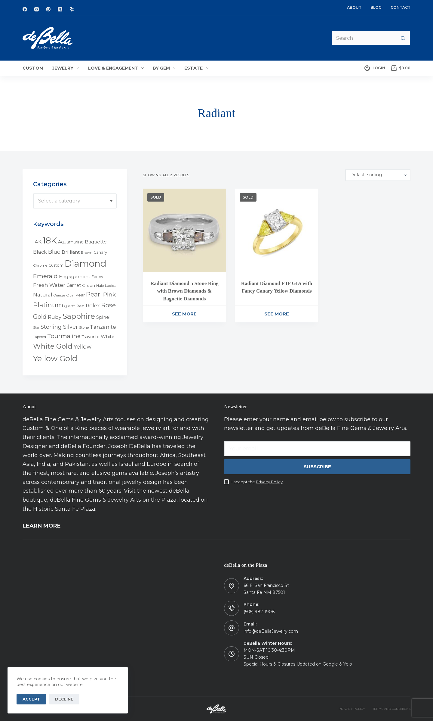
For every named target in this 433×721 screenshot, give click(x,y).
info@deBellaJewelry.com (271, 631)
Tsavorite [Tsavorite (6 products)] (91, 336)
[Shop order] (377, 175)
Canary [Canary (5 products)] (100, 252)
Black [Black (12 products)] (40, 252)
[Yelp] (71, 9)
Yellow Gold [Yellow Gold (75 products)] (55, 358)
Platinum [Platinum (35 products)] (48, 305)
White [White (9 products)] (108, 336)
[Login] (374, 68)
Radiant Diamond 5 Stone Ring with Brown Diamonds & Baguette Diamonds (184, 291)
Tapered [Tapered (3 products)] (39, 337)
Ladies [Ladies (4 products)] (110, 286)
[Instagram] (36, 9)
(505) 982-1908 (259, 611)
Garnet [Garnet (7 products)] (73, 285)
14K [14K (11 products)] (37, 242)
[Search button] (402, 37)
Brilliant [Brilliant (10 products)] (71, 252)
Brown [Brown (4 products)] (86, 252)
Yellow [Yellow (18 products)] (82, 346)
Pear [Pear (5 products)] (80, 295)
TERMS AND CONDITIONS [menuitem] (391, 709)
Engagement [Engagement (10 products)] (74, 276)
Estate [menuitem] (197, 68)
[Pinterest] (48, 9)
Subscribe (317, 466)
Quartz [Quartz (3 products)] (69, 306)
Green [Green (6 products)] (88, 285)
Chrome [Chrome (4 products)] (40, 265)
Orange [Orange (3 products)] (59, 295)
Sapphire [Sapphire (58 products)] (79, 316)
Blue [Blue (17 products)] (54, 251)
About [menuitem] (354, 7)
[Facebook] (25, 9)
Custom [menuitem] (33, 68)
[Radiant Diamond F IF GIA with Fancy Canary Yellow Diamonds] (276, 230)
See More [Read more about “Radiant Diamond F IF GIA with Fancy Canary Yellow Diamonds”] (276, 314)
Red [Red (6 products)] (80, 305)
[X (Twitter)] (60, 9)
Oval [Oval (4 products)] (70, 295)
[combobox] (75, 200)
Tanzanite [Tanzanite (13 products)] (103, 327)
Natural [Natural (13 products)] (42, 295)
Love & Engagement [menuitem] (117, 68)
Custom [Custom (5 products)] (55, 265)
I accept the (257, 481)
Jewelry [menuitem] (66, 68)
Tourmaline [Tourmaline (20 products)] (64, 336)
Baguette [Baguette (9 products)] (96, 242)
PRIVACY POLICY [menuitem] (352, 709)
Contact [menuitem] (400, 7)
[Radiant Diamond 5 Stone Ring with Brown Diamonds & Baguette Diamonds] (184, 230)
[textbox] (75, 201)
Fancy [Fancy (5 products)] (97, 276)
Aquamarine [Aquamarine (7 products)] (71, 242)
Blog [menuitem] (376, 7)
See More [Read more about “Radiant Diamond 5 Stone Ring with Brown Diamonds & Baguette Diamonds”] (184, 314)
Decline (64, 699)
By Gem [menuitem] (165, 68)
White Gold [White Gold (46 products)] (52, 346)
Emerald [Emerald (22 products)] (45, 276)
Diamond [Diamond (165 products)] (85, 263)
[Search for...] (363, 37)
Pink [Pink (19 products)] (109, 294)
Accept (31, 699)
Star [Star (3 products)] (36, 328)
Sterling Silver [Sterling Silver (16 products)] (59, 327)
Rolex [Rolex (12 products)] (93, 306)
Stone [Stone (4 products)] (84, 327)
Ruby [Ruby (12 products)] (54, 317)
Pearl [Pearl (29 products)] (94, 294)
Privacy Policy (269, 481)
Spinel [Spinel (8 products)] (103, 317)
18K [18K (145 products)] (50, 240)
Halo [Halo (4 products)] (100, 286)
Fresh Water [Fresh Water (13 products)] (49, 285)
